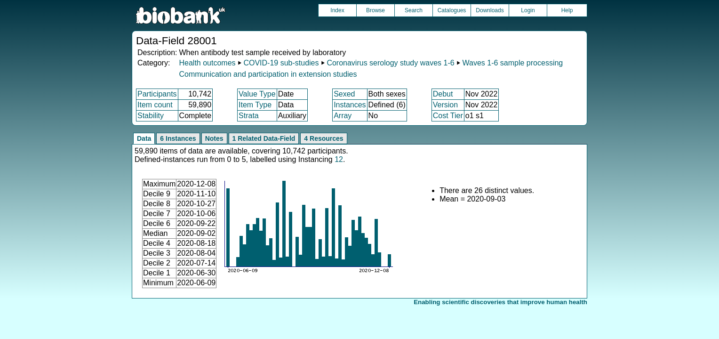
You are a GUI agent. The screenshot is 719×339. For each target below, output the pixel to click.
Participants (157, 94)
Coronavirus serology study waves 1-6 (390, 63)
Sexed (344, 94)
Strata (249, 116)
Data (144, 138)
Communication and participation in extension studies (268, 74)
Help (567, 10)
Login (528, 10)
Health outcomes (207, 63)
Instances (350, 105)
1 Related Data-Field (264, 138)
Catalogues (452, 10)
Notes (214, 138)
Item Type (255, 105)
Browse (375, 10)
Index (337, 10)
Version (445, 105)
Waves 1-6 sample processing (513, 63)
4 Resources (323, 138)
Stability (150, 116)
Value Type (257, 94)
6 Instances (178, 138)
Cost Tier (448, 116)
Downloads (489, 10)
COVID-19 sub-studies (281, 63)
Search (414, 10)
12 (339, 159)
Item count (155, 105)
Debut (443, 94)
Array (343, 116)
